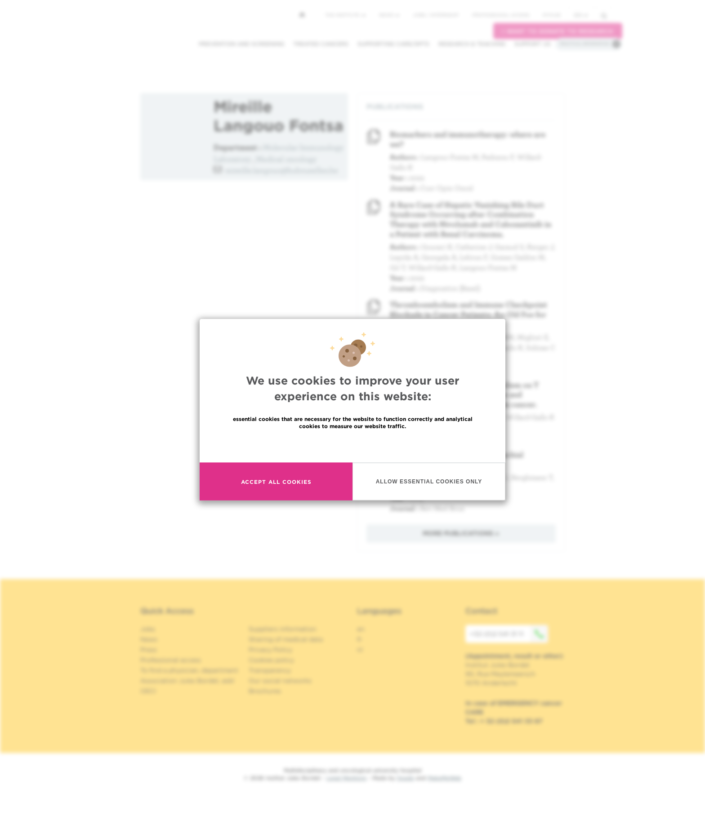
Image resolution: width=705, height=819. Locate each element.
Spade (405, 778)
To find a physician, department (189, 670)
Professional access (500, 15)
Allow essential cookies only (429, 481)
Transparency (270, 670)
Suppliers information (283, 629)
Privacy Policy (270, 649)
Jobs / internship (436, 15)
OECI (148, 691)
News (389, 15)
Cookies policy (271, 660)
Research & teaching (471, 43)
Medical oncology (286, 159)
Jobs (147, 629)
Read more (352, 445)
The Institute (345, 15)
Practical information (584, 43)
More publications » (461, 533)
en (581, 15)
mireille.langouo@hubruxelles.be (281, 170)
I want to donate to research (557, 31)
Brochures (265, 691)
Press (148, 649)
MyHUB (551, 15)
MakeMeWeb (444, 778)
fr (359, 639)
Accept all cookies (276, 481)
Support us (532, 43)
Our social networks (280, 680)
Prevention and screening (241, 43)
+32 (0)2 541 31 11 (509, 634)
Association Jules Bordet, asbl (187, 680)
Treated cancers (320, 43)
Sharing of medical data (286, 639)
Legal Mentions (346, 778)
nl (360, 649)
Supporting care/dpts (393, 43)
